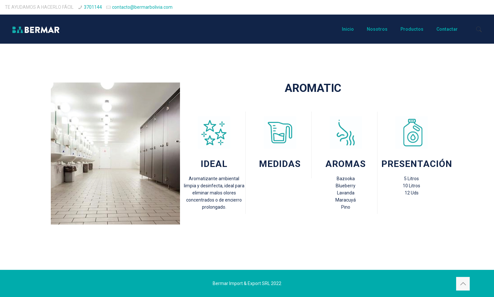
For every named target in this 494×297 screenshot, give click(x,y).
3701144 (93, 7)
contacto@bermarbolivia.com (142, 7)
